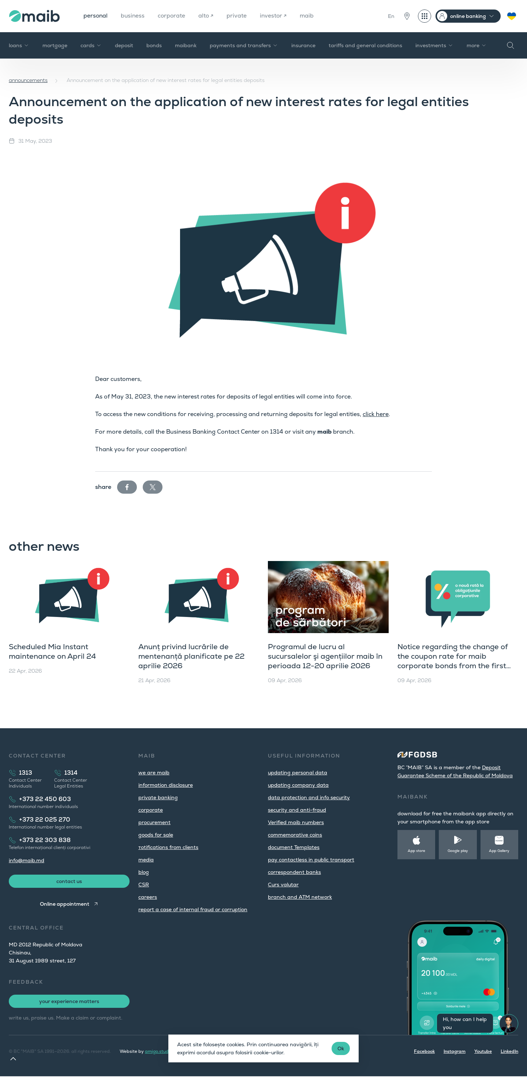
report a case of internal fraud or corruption (192, 909)
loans (19, 45)
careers (147, 897)
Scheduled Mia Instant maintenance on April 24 (52, 651)
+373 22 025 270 (44, 819)
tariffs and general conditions (365, 45)
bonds (154, 45)
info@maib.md (26, 860)
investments (434, 45)
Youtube (483, 1052)
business (134, 16)
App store (416, 850)
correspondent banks (294, 872)
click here (376, 414)
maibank (186, 45)
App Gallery (499, 850)
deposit (124, 45)
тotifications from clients (168, 847)
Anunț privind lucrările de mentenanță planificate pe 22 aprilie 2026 (191, 656)
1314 (71, 773)
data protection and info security (309, 797)
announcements (28, 80)
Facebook (424, 1052)
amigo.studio (158, 1052)
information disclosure (165, 785)
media (146, 859)
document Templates (293, 847)
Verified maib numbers (296, 822)
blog (143, 872)
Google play (458, 850)
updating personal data (297, 772)
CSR (143, 884)
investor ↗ (276, 16)
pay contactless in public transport (311, 859)
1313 (25, 773)
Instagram (455, 1052)
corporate (173, 16)
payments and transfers (244, 45)
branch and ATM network (300, 897)
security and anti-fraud (297, 810)
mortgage (54, 45)
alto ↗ (208, 16)
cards (91, 45)
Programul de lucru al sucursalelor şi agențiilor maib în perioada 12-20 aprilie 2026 (325, 656)
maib (310, 16)
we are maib (153, 772)
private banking (158, 797)
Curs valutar (283, 884)
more (477, 45)
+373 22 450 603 (45, 799)
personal (95, 16)
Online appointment (64, 904)
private (239, 16)
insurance (303, 45)
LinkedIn (509, 1052)
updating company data (298, 785)
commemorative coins (295, 834)
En (391, 16)
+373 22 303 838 (45, 840)
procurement (154, 822)
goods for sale (155, 834)
